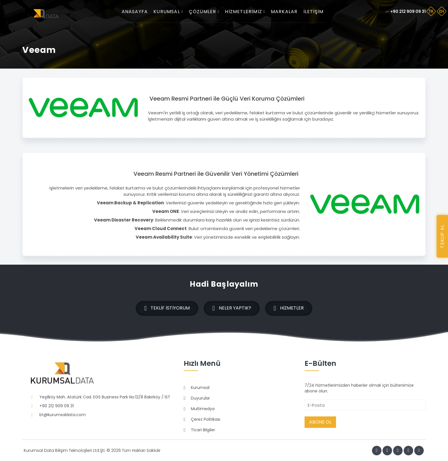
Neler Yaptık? (231, 308)
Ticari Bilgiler (203, 429)
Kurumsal (170, 11)
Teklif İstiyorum (166, 308)
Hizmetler (289, 308)
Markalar (285, 11)
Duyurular (200, 398)
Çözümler (205, 11)
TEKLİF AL (442, 236)
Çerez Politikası (205, 419)
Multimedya (203, 408)
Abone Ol (320, 421)
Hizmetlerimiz (246, 11)
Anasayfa (136, 11)
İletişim (315, 11)
